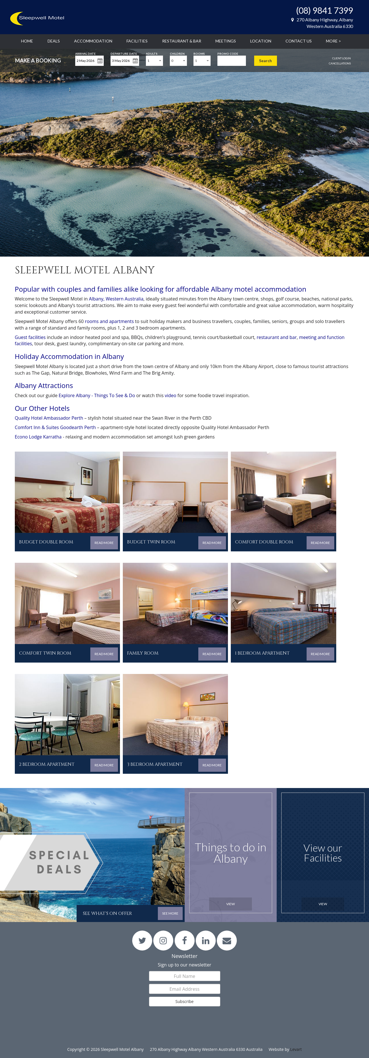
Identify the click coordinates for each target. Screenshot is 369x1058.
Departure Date (124, 53)
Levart (296, 1049)
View (230, 904)
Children (177, 53)
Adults (152, 53)
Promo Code (227, 53)
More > (333, 40)
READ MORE (104, 543)
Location (260, 40)
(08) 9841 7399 (324, 10)
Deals (54, 40)
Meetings (225, 40)
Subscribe (185, 1001)
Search (265, 60)
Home (27, 40)
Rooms (199, 53)
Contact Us (299, 40)
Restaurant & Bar (181, 40)
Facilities (137, 40)
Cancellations (340, 63)
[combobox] (154, 61)
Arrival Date (85, 53)
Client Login (341, 58)
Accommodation (93, 40)
